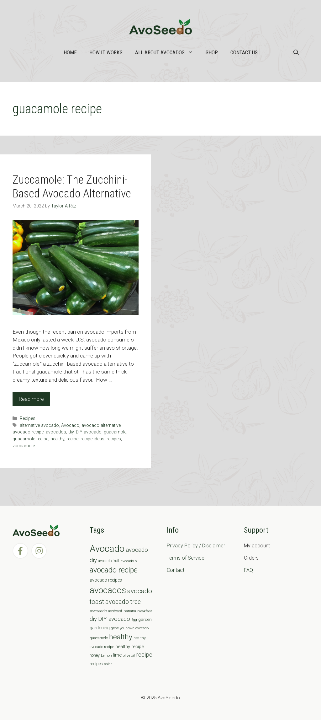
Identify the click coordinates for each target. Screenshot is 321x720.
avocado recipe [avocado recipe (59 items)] (114, 570)
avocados (56, 432)
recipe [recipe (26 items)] (144, 654)
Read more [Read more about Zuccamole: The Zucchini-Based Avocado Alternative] (31, 399)
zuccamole (24, 446)
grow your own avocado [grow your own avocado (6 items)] (130, 628)
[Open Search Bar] (296, 52)
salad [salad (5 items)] (108, 664)
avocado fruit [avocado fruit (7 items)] (108, 561)
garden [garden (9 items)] (145, 619)
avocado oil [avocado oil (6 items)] (130, 561)
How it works (106, 52)
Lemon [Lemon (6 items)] (106, 655)
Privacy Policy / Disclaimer (196, 546)
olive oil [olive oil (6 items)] (129, 655)
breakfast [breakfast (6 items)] (144, 611)
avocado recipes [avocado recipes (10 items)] (106, 580)
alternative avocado (39, 425)
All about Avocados (167, 52)
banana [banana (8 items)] (130, 611)
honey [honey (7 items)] (95, 655)
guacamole (115, 432)
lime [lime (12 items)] (117, 655)
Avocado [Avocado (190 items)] (107, 548)
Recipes (27, 418)
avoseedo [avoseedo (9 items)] (98, 611)
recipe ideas (92, 439)
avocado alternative (101, 425)
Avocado (70, 425)
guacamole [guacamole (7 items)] (99, 638)
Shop (212, 52)
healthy (57, 439)
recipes (114, 439)
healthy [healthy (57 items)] (120, 637)
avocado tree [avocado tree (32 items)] (123, 601)
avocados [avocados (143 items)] (108, 590)
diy (71, 432)
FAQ (248, 570)
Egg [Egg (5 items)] (134, 620)
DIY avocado (89, 432)
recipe (72, 439)
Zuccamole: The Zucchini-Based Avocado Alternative (72, 186)
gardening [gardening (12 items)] (100, 628)
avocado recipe (28, 432)
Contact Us (244, 52)
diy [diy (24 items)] (93, 618)
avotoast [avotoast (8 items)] (115, 611)
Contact (175, 570)
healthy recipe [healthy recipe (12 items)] (129, 646)
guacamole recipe (30, 439)
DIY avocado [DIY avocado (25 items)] (114, 618)
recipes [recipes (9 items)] (96, 663)
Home (70, 52)
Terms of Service (185, 558)
